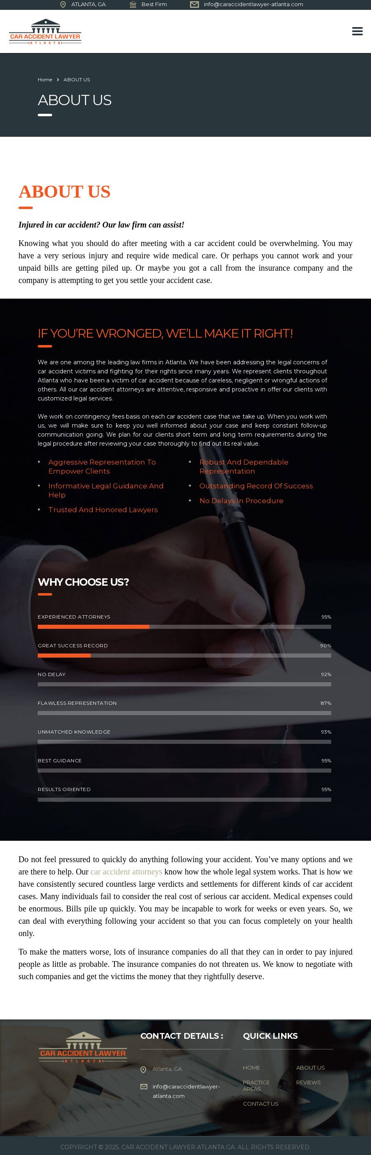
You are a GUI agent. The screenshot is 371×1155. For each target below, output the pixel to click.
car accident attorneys (127, 871)
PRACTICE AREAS (256, 1085)
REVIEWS (308, 1082)
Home (45, 79)
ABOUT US (310, 1067)
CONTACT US (261, 1103)
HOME (251, 1067)
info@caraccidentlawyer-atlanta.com (253, 4)
